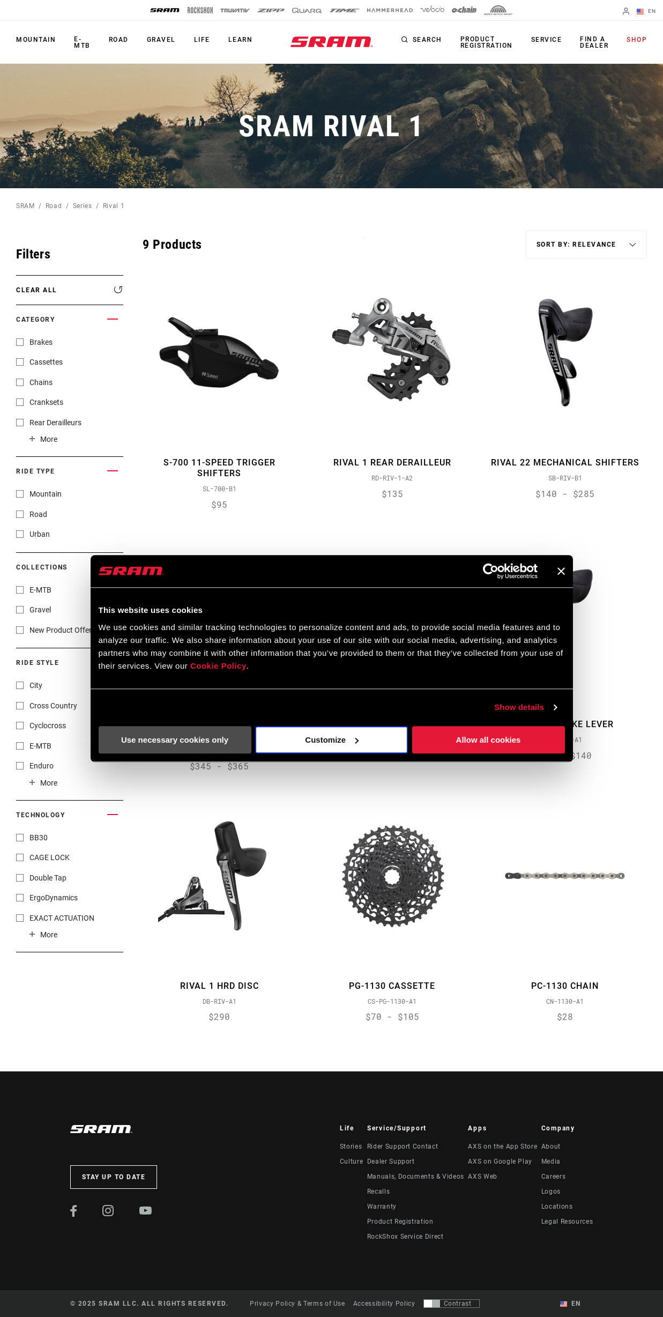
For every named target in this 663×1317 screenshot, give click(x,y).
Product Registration (486, 42)
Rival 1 (113, 206)
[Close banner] (561, 571)
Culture (351, 1161)
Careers (553, 1176)
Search (427, 39)
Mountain (36, 39)
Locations (557, 1206)
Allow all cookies (488, 739)
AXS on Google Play (500, 1161)
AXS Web (482, 1176)
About (551, 1146)
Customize (332, 739)
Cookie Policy (218, 665)
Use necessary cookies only (174, 739)
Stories (351, 1146)
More (48, 439)
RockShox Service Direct (405, 1236)
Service (546, 39)
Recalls (378, 1191)
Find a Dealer (594, 42)
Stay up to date (114, 1177)
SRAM (25, 206)
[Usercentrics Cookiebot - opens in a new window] (491, 571)
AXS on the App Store (502, 1146)
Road (119, 39)
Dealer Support (391, 1161)
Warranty (382, 1206)
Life (202, 39)
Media (551, 1161)
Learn (240, 39)
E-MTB (82, 42)
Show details (519, 707)
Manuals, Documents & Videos (415, 1176)
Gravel (161, 39)
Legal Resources (567, 1221)
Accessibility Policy (384, 1303)
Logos (551, 1191)
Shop (637, 39)
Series (82, 206)
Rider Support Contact (402, 1146)
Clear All (36, 290)
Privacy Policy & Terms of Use (297, 1303)
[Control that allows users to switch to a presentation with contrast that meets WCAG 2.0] (451, 1303)
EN (646, 12)
